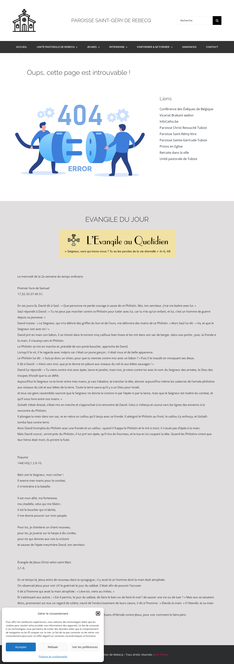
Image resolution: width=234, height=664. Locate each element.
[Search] (217, 20)
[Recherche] (195, 20)
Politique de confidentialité (53, 656)
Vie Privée (161, 654)
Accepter (21, 647)
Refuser (53, 647)
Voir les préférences (85, 647)
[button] (98, 613)
